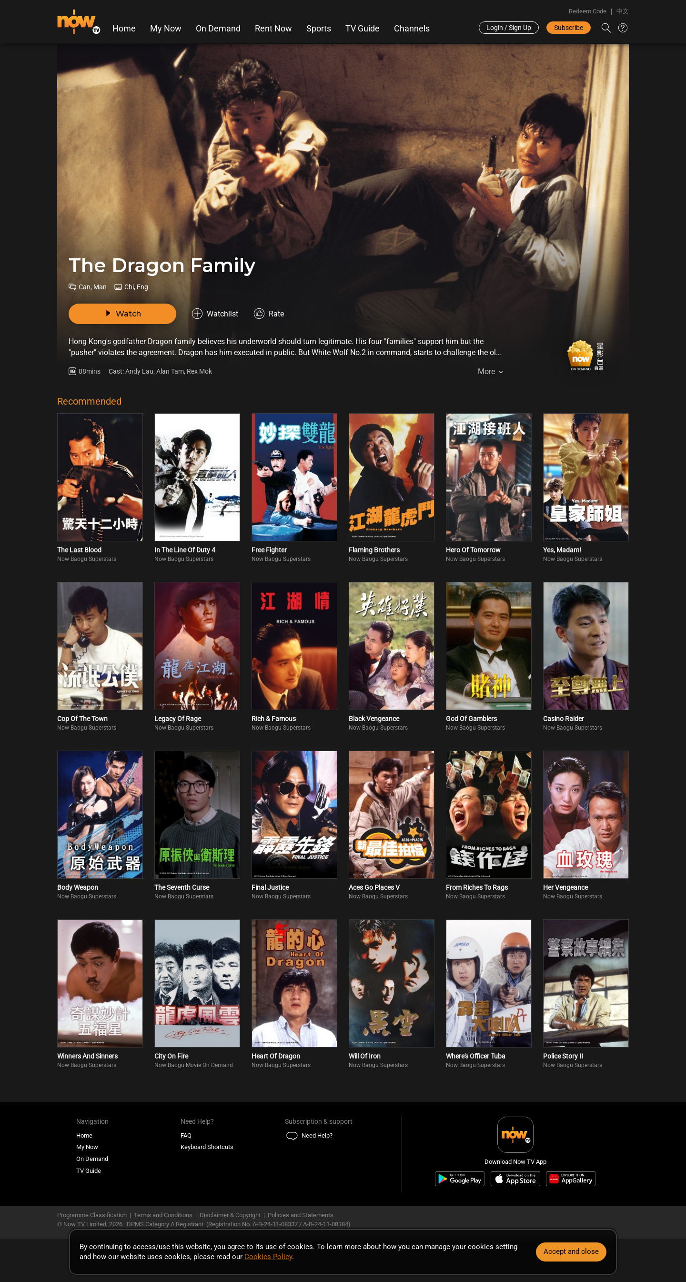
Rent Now (273, 28)
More (486, 371)
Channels (412, 28)
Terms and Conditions (163, 1215)
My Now (166, 28)
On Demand (218, 28)
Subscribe (568, 27)
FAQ (186, 1135)
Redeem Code (587, 11)
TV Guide (362, 28)
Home (124, 28)
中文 (622, 11)
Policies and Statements (300, 1215)
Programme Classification (92, 1215)
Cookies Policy (268, 1256)
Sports (318, 28)
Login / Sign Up (508, 27)
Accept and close (571, 1251)
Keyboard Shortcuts (207, 1146)
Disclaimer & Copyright (230, 1215)
